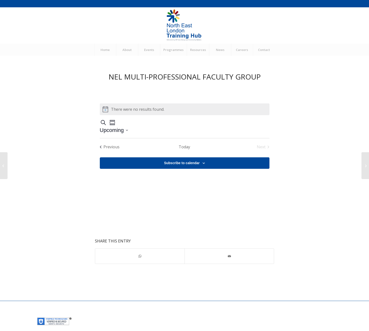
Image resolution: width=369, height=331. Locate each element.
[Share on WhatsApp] (139, 256)
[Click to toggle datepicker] (114, 130)
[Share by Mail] (229, 256)
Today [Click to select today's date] (184, 147)
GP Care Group (117, 314)
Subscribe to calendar (182, 163)
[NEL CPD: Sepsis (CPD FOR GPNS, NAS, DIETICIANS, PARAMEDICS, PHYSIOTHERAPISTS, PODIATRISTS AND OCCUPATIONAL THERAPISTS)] (365, 165)
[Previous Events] (110, 147)
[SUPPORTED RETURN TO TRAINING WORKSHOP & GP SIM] (4, 165)
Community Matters (146, 314)
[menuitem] (105, 50)
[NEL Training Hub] (184, 25)
